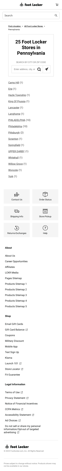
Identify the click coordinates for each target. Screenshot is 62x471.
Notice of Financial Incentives (21, 403)
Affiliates (10, 267)
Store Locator (14, 369)
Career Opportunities (16, 261)
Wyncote (15, 170)
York (12, 176)
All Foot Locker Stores (33, 26)
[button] (39, 69)
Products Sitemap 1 (16, 283)
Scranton (15, 138)
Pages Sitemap (13, 278)
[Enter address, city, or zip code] (31, 69)
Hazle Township (19, 95)
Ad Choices (13, 420)
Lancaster (15, 107)
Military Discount (14, 340)
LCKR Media (11, 272)
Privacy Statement (16, 397)
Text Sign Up (12, 352)
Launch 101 (13, 363)
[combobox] (31, 15)
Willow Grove (17, 163)
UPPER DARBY (18, 151)
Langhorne (16, 113)
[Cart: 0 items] (57, 5)
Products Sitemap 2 (16, 289)
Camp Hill (15, 82)
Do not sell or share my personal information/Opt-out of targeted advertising (22, 429)
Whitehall (15, 157)
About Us (10, 255)
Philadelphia (17, 126)
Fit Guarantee (12, 374)
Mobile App (11, 346)
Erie (12, 88)
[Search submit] (56, 15)
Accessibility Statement (19, 414)
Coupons (10, 335)
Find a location (14, 26)
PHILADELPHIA (19, 120)
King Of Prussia (18, 101)
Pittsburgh (16, 132)
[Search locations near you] (46, 69)
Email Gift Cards (14, 324)
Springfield (16, 145)
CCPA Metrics (14, 409)
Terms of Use (14, 392)
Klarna (8, 357)
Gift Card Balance (16, 329)
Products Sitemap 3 (16, 295)
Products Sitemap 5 (16, 306)
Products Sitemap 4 (16, 300)
